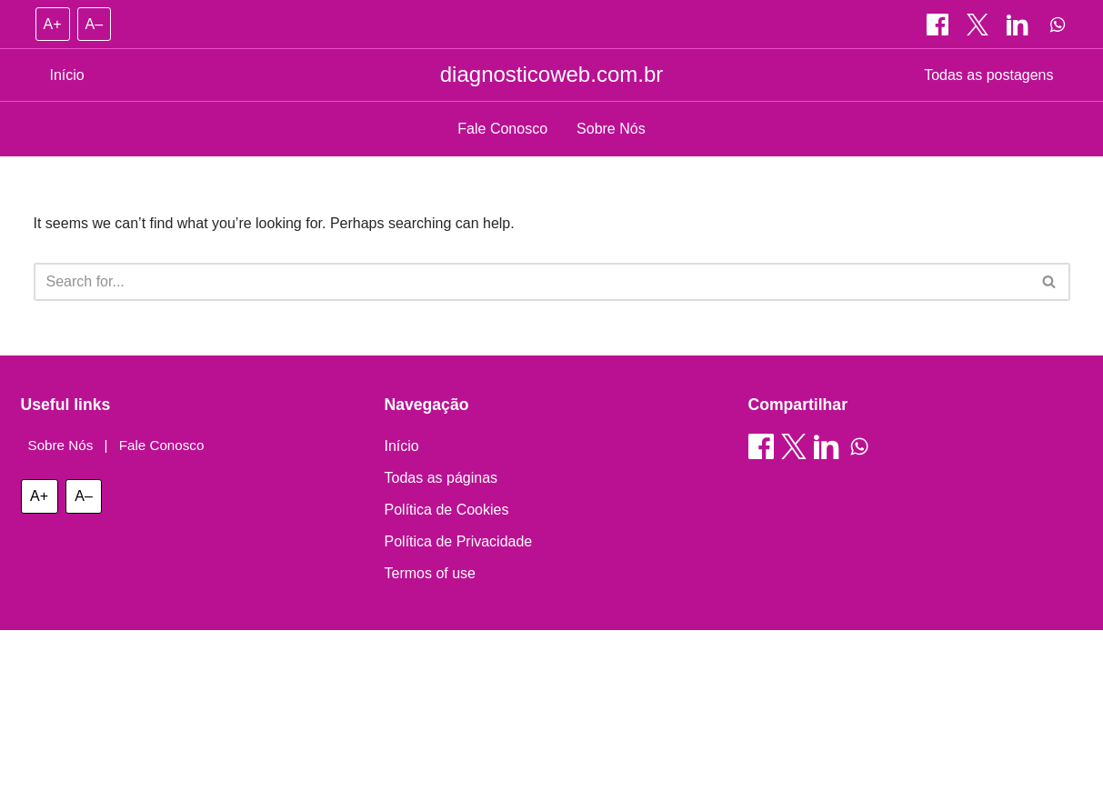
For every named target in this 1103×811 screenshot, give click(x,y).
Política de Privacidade (459, 541)
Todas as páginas (441, 478)
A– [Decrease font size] (94, 24)
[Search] (531, 282)
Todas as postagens (988, 75)
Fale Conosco (502, 128)
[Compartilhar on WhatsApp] (1057, 24)
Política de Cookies (447, 509)
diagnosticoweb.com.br (551, 74)
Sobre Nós (611, 128)
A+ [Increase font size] (53, 24)
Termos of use (430, 573)
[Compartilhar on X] (979, 24)
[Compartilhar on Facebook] (939, 24)
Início (67, 75)
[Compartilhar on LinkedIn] (1019, 24)
